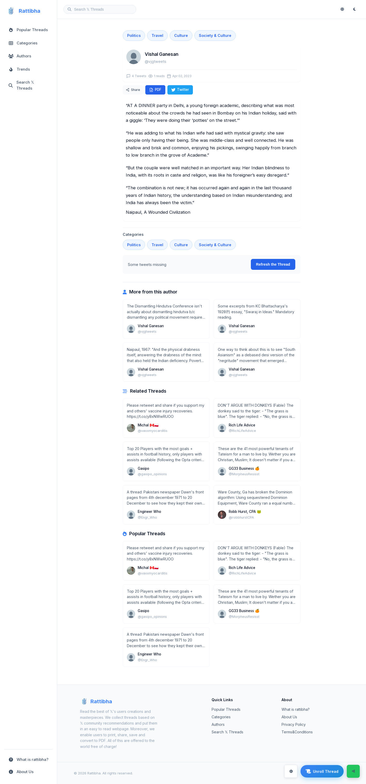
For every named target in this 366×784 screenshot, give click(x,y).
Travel (157, 35)
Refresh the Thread (273, 264)
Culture (181, 35)
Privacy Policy (294, 724)
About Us (289, 717)
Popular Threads (226, 709)
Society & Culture (215, 35)
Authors (218, 724)
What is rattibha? (296, 709)
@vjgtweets (155, 61)
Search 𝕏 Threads (227, 732)
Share (133, 90)
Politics (134, 35)
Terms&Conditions (297, 732)
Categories (221, 717)
